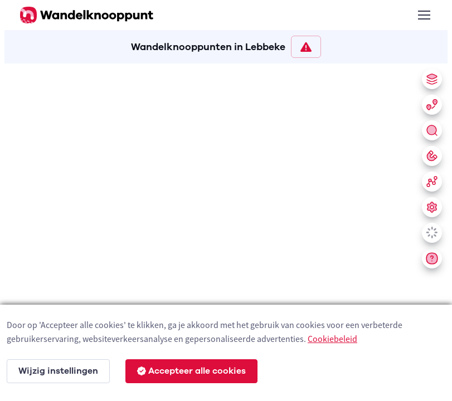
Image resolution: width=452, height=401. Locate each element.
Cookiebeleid (332, 338)
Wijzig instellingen (58, 371)
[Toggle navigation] (423, 15)
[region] (226, 230)
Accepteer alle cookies (191, 371)
